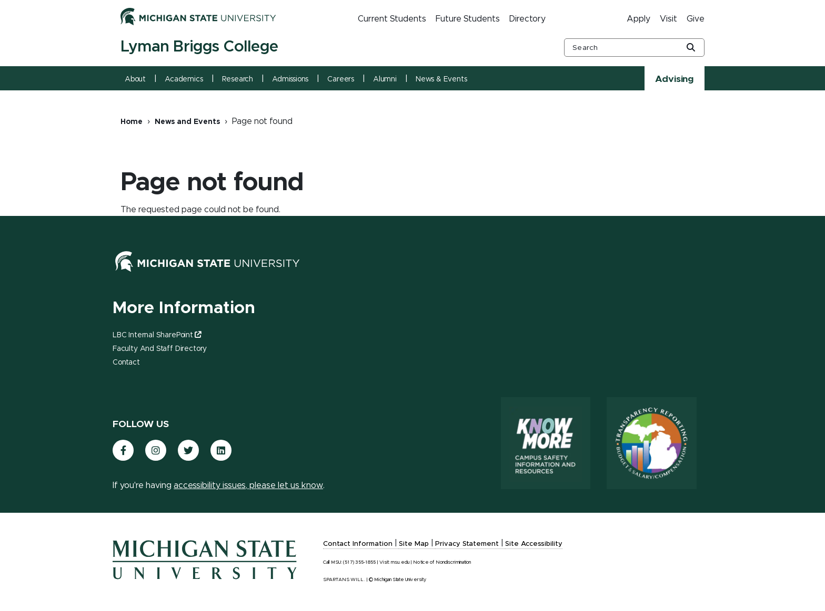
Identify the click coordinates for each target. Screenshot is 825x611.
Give (696, 19)
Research (238, 79)
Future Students (468, 19)
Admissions (290, 79)
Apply (638, 19)
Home (131, 122)
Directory (527, 19)
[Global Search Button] (690, 48)
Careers (340, 79)
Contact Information (358, 544)
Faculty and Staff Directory (160, 349)
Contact (126, 362)
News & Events (441, 79)
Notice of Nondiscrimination (442, 562)
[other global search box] (634, 47)
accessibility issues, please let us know (248, 485)
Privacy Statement (467, 544)
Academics (184, 79)
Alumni (385, 79)
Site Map (414, 544)
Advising (674, 79)
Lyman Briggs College (199, 47)
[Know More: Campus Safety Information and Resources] (541, 443)
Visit (668, 19)
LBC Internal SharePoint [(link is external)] (157, 335)
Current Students (392, 19)
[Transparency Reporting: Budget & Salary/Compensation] (650, 443)
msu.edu (400, 562)
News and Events (187, 122)
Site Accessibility (533, 544)
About (135, 79)
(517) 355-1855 (359, 562)
